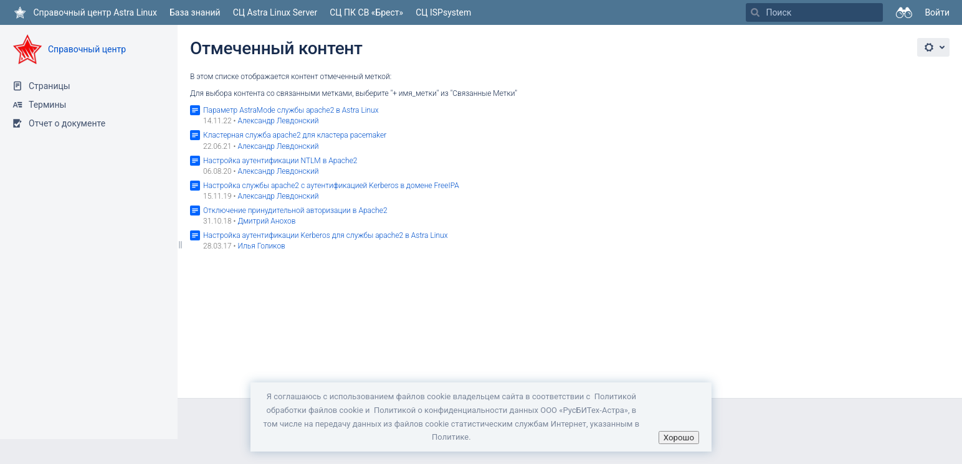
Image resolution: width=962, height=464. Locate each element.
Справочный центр (87, 49)
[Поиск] (755, 12)
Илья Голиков (261, 246)
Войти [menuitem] (937, 12)
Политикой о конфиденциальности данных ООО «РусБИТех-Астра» (501, 410)
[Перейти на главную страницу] (84, 12)
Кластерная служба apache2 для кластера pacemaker (294, 135)
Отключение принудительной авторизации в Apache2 (295, 210)
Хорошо (679, 437)
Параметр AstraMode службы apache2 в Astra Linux (291, 110)
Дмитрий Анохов (266, 221)
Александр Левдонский (277, 120)
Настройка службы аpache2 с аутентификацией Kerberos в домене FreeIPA (331, 185)
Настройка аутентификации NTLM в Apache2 (280, 160)
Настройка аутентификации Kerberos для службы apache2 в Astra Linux (325, 235)
